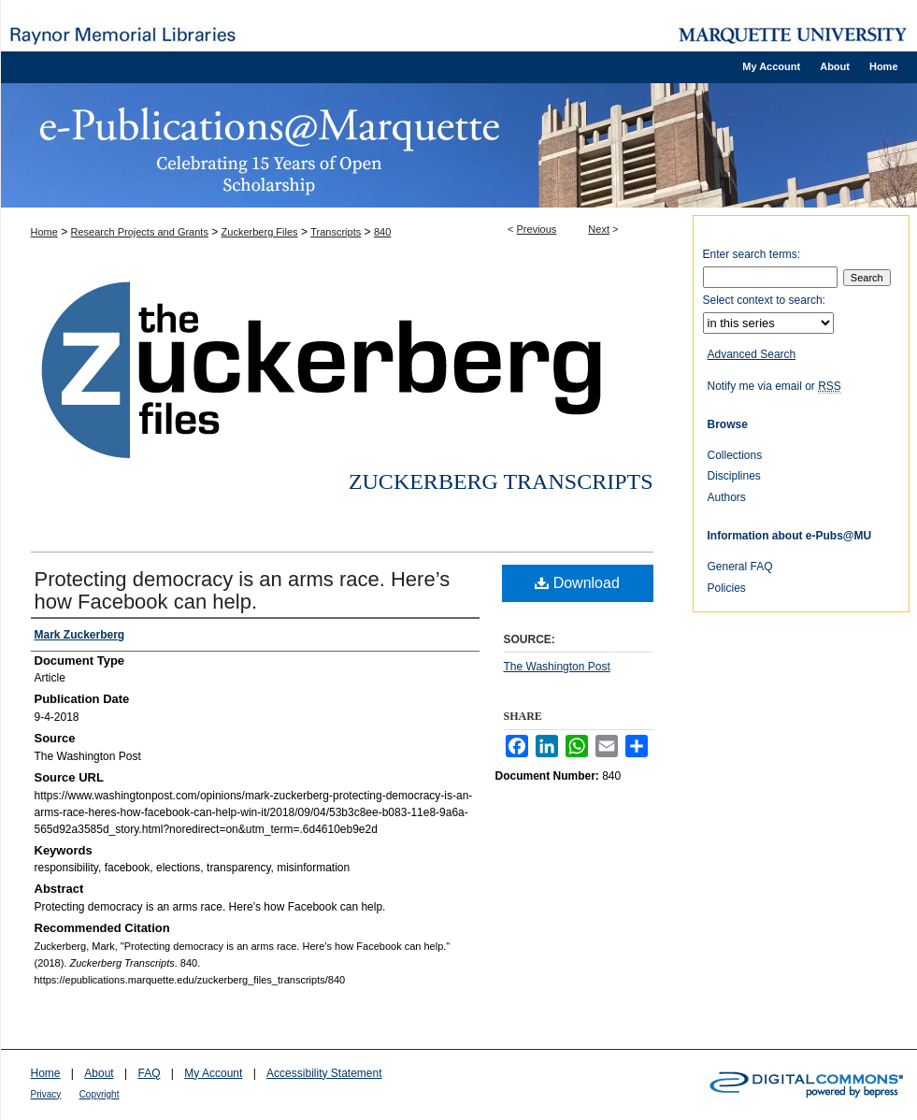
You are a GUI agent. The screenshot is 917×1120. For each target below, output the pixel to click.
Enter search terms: (752, 254)
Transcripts (335, 231)
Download (577, 583)
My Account (213, 1073)
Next (598, 229)
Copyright (99, 1094)
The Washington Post (557, 666)
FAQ (148, 1073)
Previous (537, 229)
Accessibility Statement (323, 1073)
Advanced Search (752, 354)
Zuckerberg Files (260, 231)
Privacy (46, 1094)
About (98, 1073)
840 (382, 231)
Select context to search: (764, 300)
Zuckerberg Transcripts (501, 481)
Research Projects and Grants (139, 231)
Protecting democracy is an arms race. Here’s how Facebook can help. (243, 590)
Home (44, 231)
